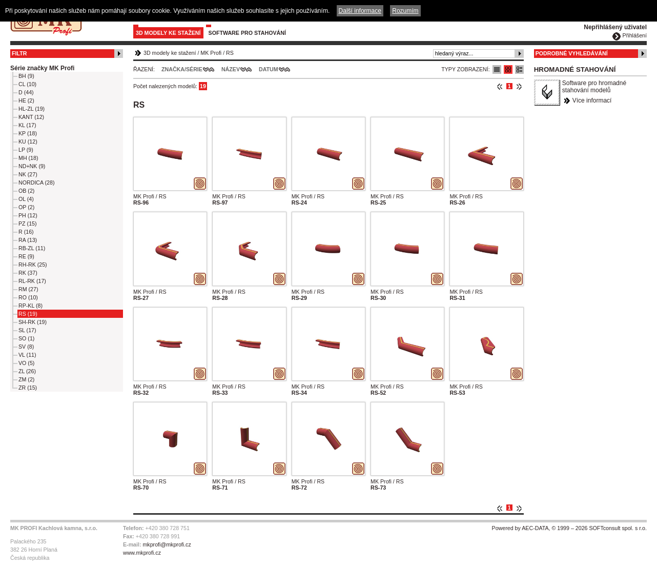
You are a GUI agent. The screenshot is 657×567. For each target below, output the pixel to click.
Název (230, 69)
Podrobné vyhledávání (572, 53)
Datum (268, 69)
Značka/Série (181, 69)
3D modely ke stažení (168, 33)
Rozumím (405, 10)
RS (230, 53)
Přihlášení (635, 35)
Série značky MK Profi (42, 68)
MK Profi (210, 53)
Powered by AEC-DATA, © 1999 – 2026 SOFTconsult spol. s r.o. (569, 528)
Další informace (360, 10)
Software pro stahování (247, 33)
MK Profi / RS (150, 196)
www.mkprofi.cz (142, 553)
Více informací (592, 100)
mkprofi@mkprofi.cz (166, 544)
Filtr (19, 53)
